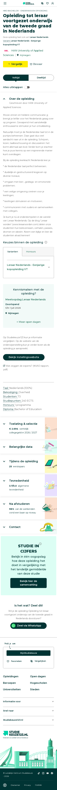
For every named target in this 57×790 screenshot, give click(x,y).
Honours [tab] (31, 251)
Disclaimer (16, 785)
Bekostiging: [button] (11, 392)
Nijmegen (25, 55)
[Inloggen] (53, 3)
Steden (34, 689)
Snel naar (8, 710)
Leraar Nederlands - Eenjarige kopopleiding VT (26, 267)
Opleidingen (10, 676)
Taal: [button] (6, 388)
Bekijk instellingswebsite (24, 357)
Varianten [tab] (12, 251)
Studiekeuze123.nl (13, 720)
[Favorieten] (47, 3)
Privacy (27, 785)
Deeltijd (41, 77)
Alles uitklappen (16, 87)
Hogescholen (38, 683)
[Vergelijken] (42, 3)
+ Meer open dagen (29, 321)
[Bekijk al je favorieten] (14, 661)
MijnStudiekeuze (28, 653)
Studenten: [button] (10, 396)
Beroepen (9, 683)
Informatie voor (12, 701)
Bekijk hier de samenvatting (28, 583)
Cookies (38, 785)
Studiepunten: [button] (12, 400)
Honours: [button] (9, 405)
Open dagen (38, 676)
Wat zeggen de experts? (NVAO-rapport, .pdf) (26, 368)
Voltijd (15, 77)
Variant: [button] (7, 41)
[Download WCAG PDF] (5, 785)
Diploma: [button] (8, 409)
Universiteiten (12, 689)
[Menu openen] (5, 3)
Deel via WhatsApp (26, 626)
